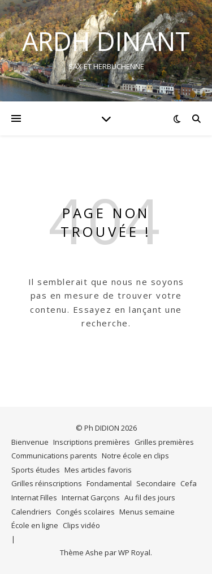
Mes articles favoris (98, 470)
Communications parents (54, 455)
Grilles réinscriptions (46, 483)
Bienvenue (30, 442)
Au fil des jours (149, 497)
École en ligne (34, 525)
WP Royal (134, 552)
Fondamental (109, 483)
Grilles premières (164, 442)
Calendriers (31, 512)
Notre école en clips (135, 455)
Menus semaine (147, 512)
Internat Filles (34, 497)
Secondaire (156, 483)
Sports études (35, 470)
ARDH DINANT (106, 41)
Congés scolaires (85, 512)
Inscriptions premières (91, 442)
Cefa (188, 483)
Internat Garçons (91, 497)
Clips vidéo (81, 525)
